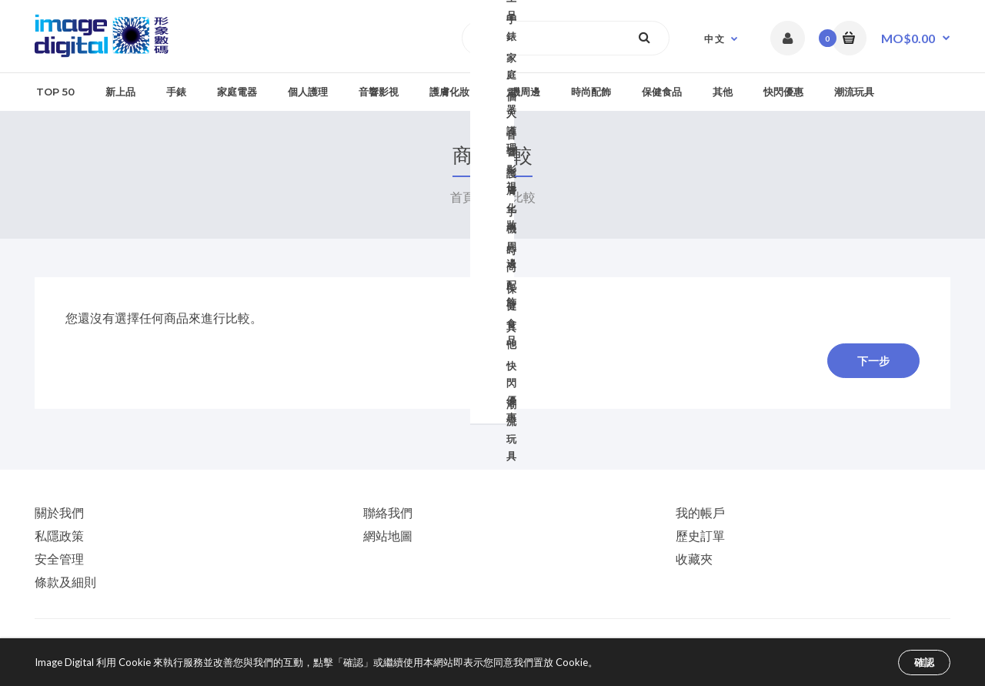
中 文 (714, 39)
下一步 (873, 361)
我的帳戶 (700, 512)
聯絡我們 (387, 512)
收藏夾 (694, 558)
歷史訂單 (700, 535)
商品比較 (510, 196)
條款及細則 (65, 581)
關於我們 (59, 512)
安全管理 (59, 558)
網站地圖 (387, 535)
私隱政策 (59, 535)
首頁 (462, 196)
